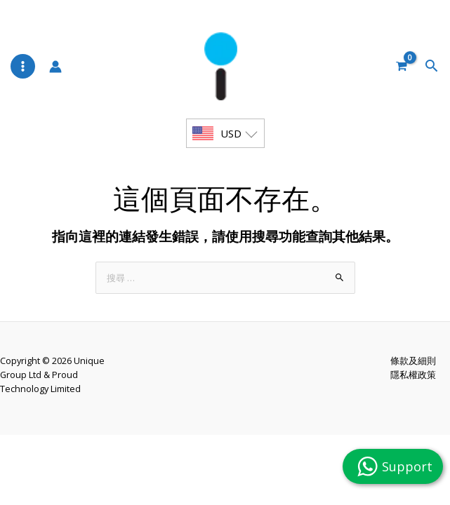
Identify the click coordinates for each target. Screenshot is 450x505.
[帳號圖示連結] (55, 77)
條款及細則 (413, 385)
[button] (433, 77)
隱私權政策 (413, 399)
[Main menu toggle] (23, 77)
